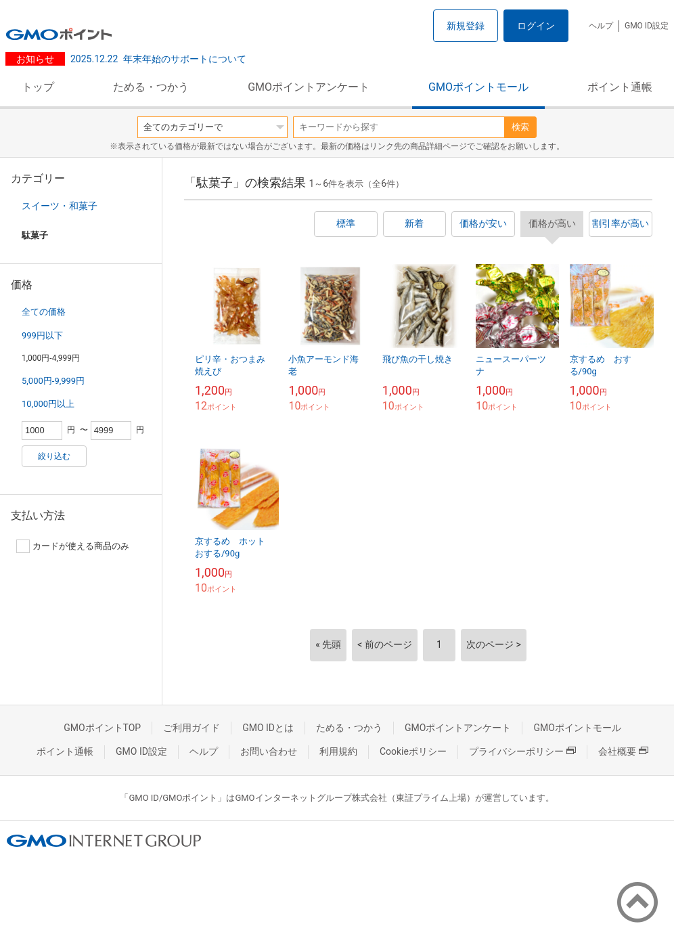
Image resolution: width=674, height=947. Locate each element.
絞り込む (54, 456)
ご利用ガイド (191, 727)
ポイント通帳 (619, 87)
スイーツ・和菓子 (59, 205)
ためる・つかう (151, 87)
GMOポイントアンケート (308, 87)
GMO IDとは (268, 727)
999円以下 (42, 335)
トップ (38, 87)
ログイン (536, 25)
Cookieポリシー (413, 751)
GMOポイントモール (478, 87)
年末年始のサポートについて (158, 58)
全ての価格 (44, 312)
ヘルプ (601, 25)
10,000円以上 (48, 404)
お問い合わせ (268, 751)
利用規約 (338, 751)
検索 (520, 127)
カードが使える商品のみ (72, 546)
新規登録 (466, 25)
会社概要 (623, 751)
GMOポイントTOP (102, 727)
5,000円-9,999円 (53, 381)
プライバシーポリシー (522, 751)
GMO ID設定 (647, 25)
